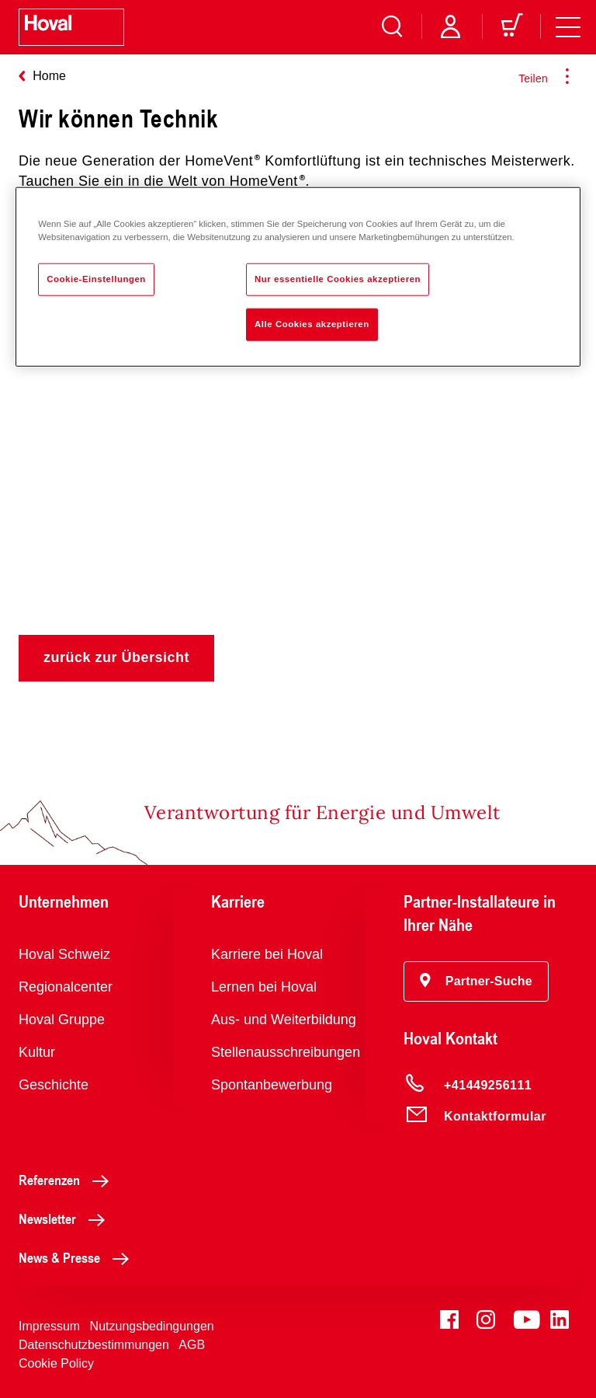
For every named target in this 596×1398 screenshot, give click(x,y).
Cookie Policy (56, 1363)
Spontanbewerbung (271, 1085)
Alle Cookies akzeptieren (312, 324)
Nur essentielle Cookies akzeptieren (338, 279)
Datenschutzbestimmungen (94, 1344)
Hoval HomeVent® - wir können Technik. (298, 415)
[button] (476, 981)
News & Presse (78, 1257)
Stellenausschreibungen (285, 1052)
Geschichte (53, 1085)
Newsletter (66, 1218)
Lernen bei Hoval (264, 987)
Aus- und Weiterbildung (283, 1019)
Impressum (49, 1326)
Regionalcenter (66, 987)
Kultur (37, 1052)
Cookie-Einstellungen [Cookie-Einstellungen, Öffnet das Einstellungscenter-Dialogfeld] (96, 279)
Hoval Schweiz (64, 954)
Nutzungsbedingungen (152, 1326)
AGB (191, 1344)
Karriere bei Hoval (267, 954)
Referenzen (68, 1180)
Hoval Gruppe (62, 1019)
